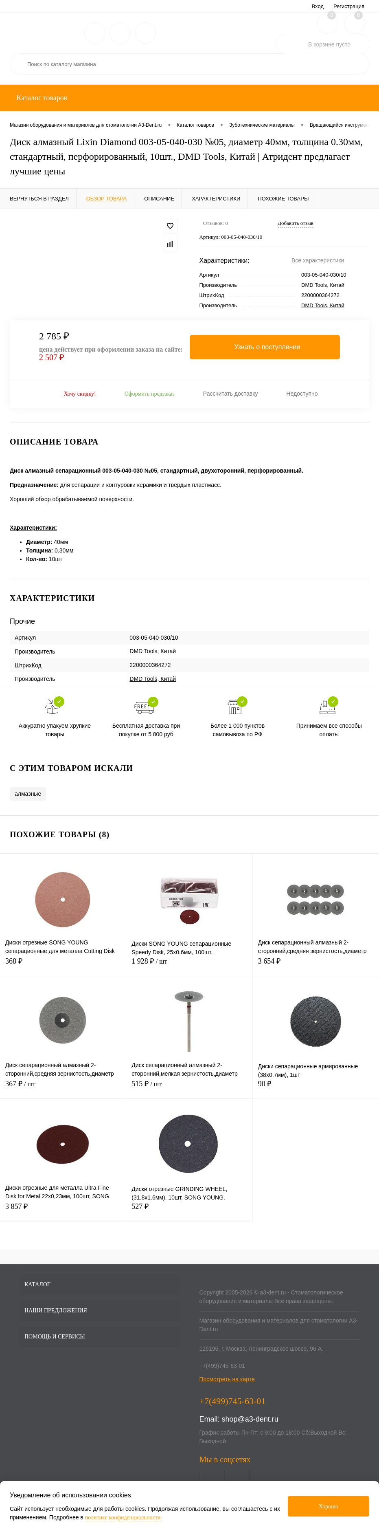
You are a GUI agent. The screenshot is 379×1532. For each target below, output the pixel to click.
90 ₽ (316, 1088)
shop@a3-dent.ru (250, 1419)
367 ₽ (62, 1088)
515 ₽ (189, 1088)
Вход (318, 6)
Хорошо (328, 1506)
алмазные (28, 793)
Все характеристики (317, 260)
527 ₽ (189, 1211)
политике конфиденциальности (123, 1517)
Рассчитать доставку (230, 393)
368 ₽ (62, 966)
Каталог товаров (41, 98)
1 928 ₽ (189, 966)
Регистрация (348, 6)
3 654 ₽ (316, 966)
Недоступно (302, 393)
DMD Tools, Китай (322, 305)
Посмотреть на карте (227, 1379)
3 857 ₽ (62, 1211)
